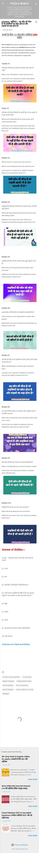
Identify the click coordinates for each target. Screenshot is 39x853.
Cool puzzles (27, 677)
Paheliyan (6, 694)
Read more (32, 779)
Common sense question (11, 677)
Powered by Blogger (19, 845)
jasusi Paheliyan (8, 689)
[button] (36, 22)
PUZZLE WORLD (19, 3)
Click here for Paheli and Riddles (16, 644)
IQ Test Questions (22, 685)
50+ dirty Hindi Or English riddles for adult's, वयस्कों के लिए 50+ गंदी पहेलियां (16, 759)
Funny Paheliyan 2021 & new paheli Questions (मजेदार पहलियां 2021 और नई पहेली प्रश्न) (17, 815)
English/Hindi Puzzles (24, 681)
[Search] (36, 4)
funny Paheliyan (8, 685)
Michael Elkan (24, 849)
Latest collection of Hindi (24, 689)
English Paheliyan (8, 681)
